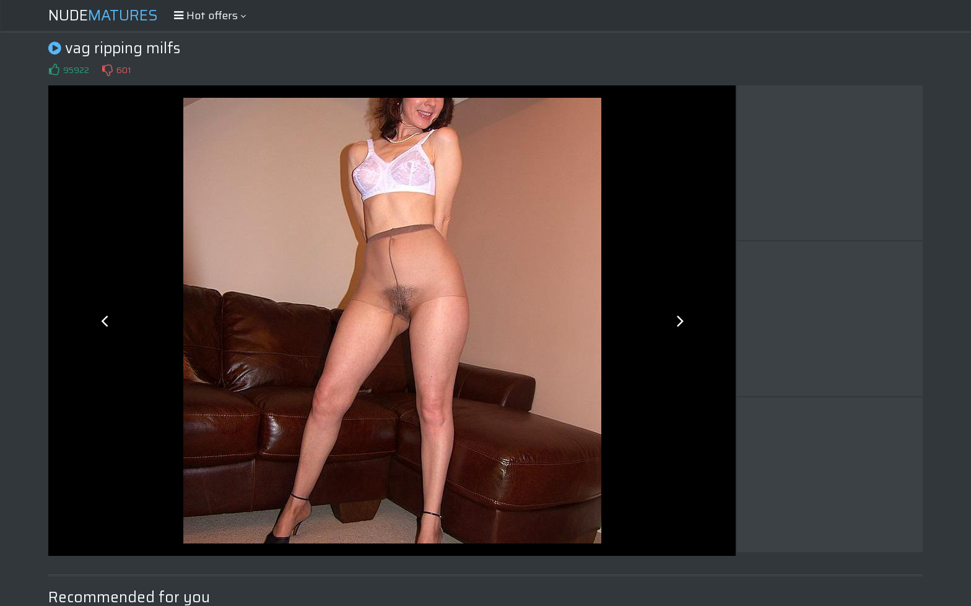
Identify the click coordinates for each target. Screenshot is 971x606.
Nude (103, 15)
